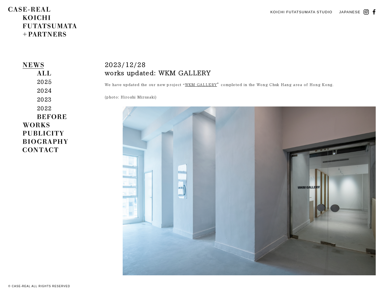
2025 (44, 81)
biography (45, 141)
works (36, 124)
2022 (44, 108)
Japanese (349, 12)
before (51, 116)
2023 (44, 99)
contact (40, 149)
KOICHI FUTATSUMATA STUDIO (301, 12)
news (33, 64)
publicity (43, 133)
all (44, 73)
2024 (44, 90)
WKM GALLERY (201, 85)
